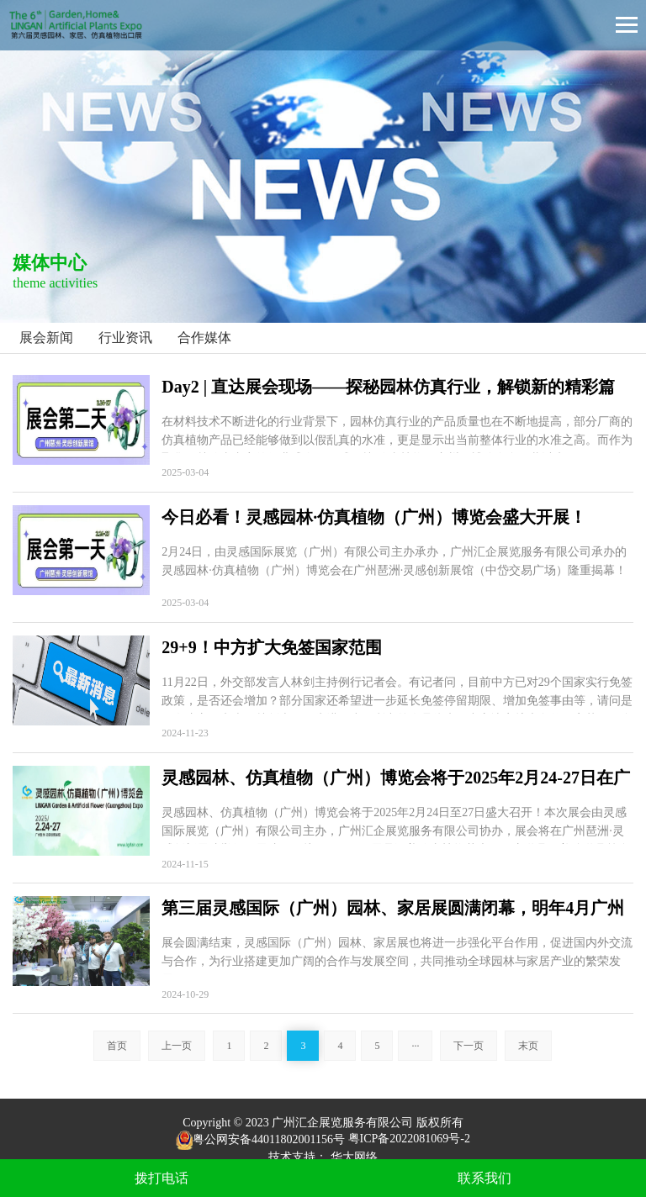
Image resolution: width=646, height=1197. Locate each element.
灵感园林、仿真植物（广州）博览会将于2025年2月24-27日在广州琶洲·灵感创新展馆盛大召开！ (396, 778)
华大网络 (354, 1157)
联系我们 (484, 1178)
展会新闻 (46, 337)
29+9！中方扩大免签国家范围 (271, 647)
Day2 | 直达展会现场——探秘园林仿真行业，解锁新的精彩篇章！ (388, 387)
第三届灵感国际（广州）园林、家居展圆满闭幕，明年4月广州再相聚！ (393, 909)
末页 (528, 1046)
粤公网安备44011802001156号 (260, 1139)
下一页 (468, 1046)
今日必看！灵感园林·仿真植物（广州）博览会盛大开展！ (374, 517)
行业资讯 (125, 337)
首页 (117, 1046)
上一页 (177, 1046)
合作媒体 (204, 337)
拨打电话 (161, 1178)
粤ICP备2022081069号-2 (409, 1139)
